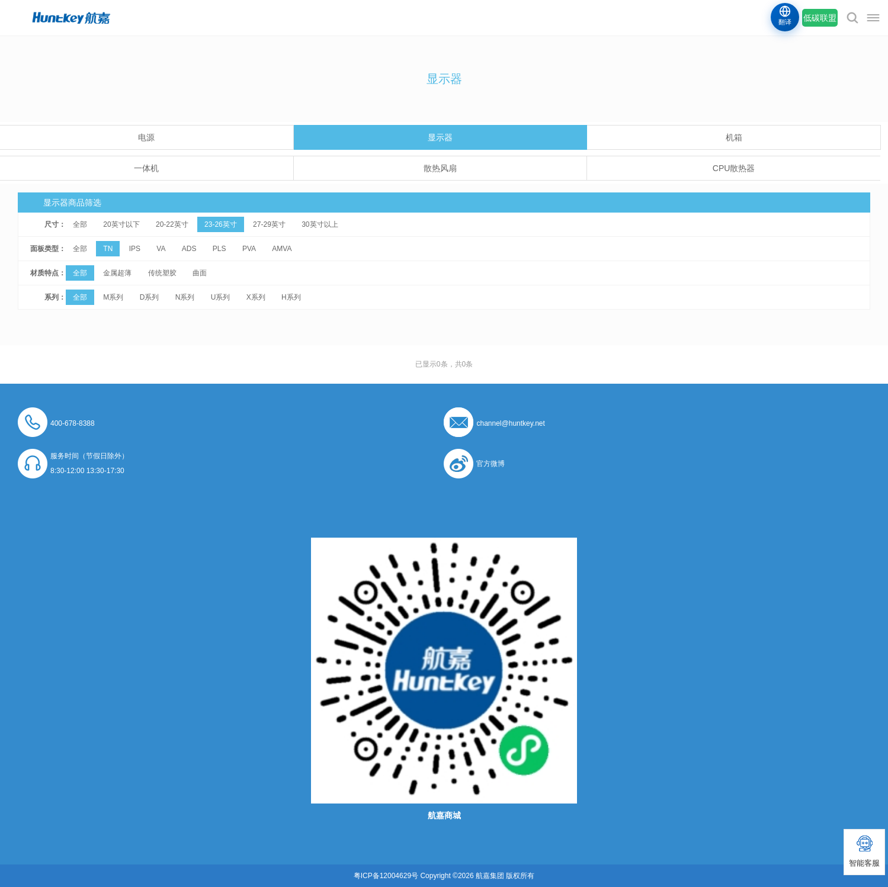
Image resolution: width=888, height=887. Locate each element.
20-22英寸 (172, 224)
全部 (80, 224)
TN (108, 249)
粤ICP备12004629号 (386, 876)
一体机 (146, 168)
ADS (189, 249)
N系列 (185, 297)
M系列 (113, 297)
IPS (134, 249)
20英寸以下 (121, 224)
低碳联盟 (819, 18)
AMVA (281, 249)
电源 (146, 137)
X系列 (255, 297)
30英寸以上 (320, 224)
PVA (249, 249)
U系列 (220, 297)
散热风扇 (440, 168)
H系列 (291, 297)
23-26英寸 (220, 224)
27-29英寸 (269, 224)
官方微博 (490, 463)
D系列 (149, 297)
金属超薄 (117, 273)
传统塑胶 (162, 273)
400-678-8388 (72, 423)
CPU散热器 (734, 168)
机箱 (734, 137)
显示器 (440, 137)
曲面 (200, 273)
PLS (219, 249)
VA (160, 249)
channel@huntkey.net (510, 423)
